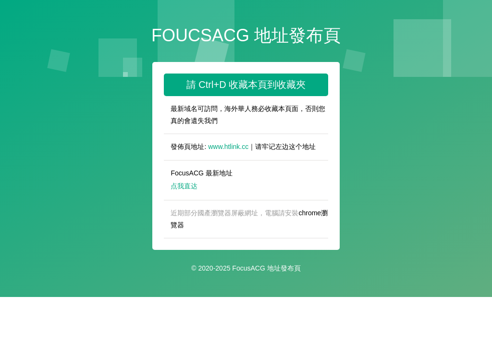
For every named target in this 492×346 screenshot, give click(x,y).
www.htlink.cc (228, 146)
